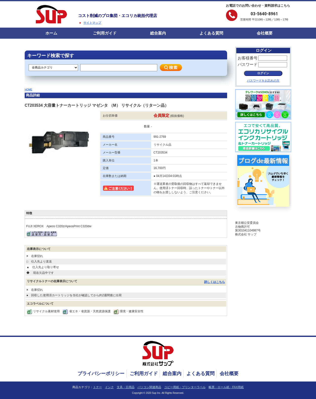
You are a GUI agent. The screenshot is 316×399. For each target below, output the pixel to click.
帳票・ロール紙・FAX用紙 (226, 387)
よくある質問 (211, 33)
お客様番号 (247, 58)
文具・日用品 (126, 387)
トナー (97, 387)
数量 (147, 126)
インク (109, 387)
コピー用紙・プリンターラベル (185, 387)
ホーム (51, 33)
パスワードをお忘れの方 (263, 80)
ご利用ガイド (105, 33)
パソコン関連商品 (149, 387)
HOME (28, 89)
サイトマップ (92, 22)
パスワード (247, 64)
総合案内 (158, 33)
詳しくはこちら (214, 282)
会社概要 (265, 33)
